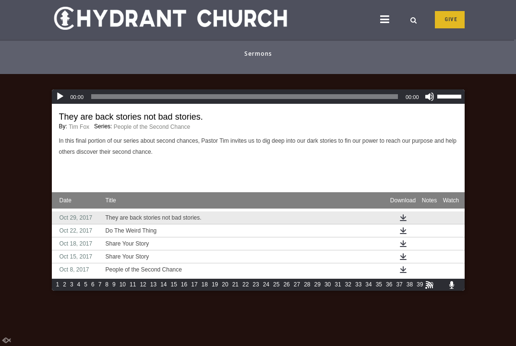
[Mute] (429, 96)
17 (194, 284)
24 (266, 284)
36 (389, 284)
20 (225, 284)
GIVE (451, 19)
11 (133, 284)
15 (173, 284)
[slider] (244, 96)
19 (215, 284)
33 (358, 284)
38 (410, 284)
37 (399, 284)
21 (235, 284)
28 (307, 284)
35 (379, 284)
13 (153, 284)
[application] (258, 96)
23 (255, 284)
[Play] (60, 96)
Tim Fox (79, 127)
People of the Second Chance (152, 127)
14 (163, 284)
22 (245, 284)
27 (297, 284)
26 (286, 284)
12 (143, 284)
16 (184, 284)
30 (327, 284)
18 (205, 284)
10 (123, 284)
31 (338, 284)
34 (368, 284)
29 (317, 284)
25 (276, 284)
